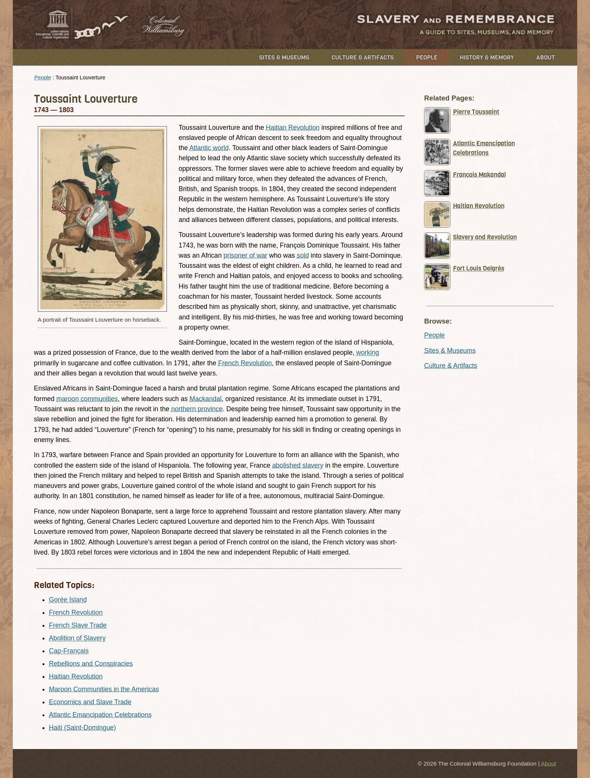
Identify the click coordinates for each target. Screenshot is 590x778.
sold (303, 255)
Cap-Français (69, 651)
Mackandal (206, 399)
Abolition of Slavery (77, 638)
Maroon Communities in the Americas (104, 689)
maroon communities (87, 399)
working (367, 352)
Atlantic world (209, 148)
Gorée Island (68, 599)
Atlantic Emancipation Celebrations (100, 715)
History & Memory (487, 57)
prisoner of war (245, 255)
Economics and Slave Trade (90, 702)
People (427, 57)
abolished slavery (298, 465)
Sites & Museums (284, 57)
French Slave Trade (78, 625)
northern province (197, 409)
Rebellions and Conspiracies (91, 663)
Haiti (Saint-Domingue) (82, 727)
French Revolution (245, 363)
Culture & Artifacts (362, 57)
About (545, 57)
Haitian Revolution (293, 127)
